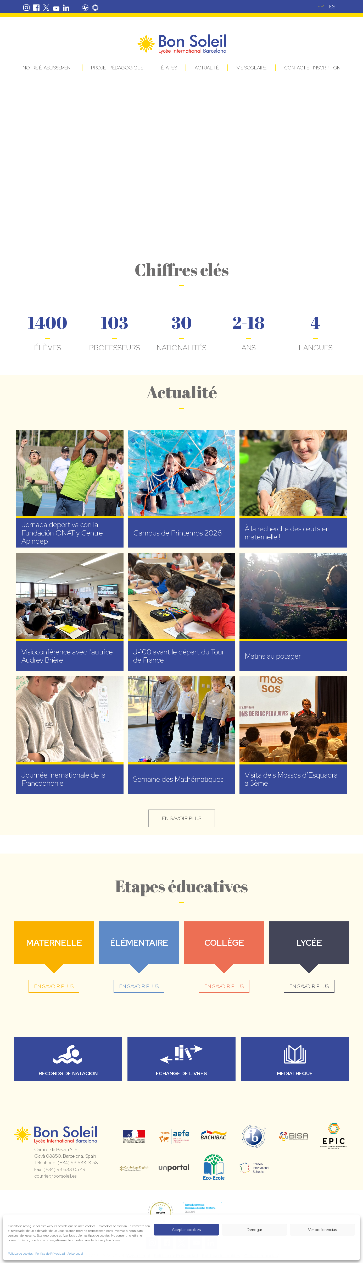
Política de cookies (20, 1253)
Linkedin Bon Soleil (66, 7)
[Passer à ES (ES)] (332, 6)
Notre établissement (48, 68)
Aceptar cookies (186, 1229)
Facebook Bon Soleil (36, 7)
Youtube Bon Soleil (56, 7)
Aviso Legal (75, 1253)
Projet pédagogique (117, 68)
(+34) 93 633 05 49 (64, 1169)
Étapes (169, 68)
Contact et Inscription (312, 68)
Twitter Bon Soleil (46, 7)
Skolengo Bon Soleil (95, 7)
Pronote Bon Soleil (85, 7)
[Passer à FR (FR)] (320, 6)
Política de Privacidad (50, 1253)
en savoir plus (182, 818)
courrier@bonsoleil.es (55, 1176)
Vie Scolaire (251, 68)
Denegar (254, 1229)
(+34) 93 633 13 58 (78, 1163)
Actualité (207, 68)
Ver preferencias (322, 1229)
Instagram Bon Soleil (26, 7)
